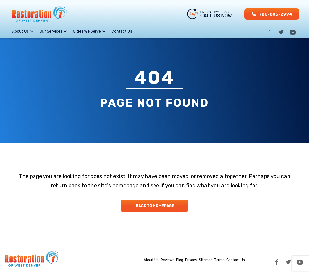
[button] (271, 14)
